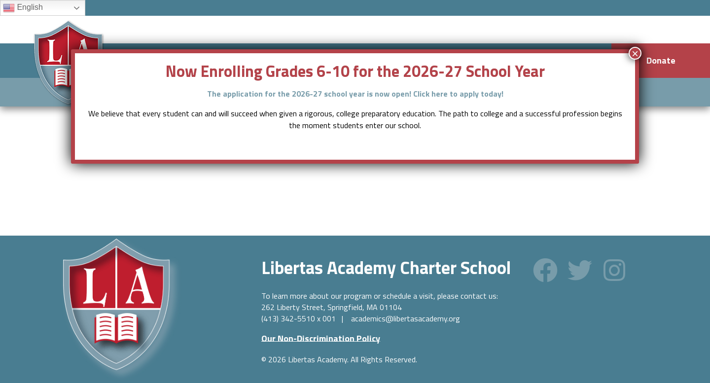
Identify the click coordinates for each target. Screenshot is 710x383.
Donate (660, 60)
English (23, 8)
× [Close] (635, 53)
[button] (545, 270)
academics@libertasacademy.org (405, 318)
